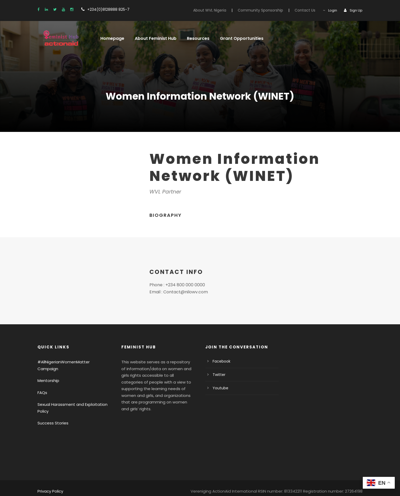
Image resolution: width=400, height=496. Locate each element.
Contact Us (308, 10)
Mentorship (47, 374)
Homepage (111, 38)
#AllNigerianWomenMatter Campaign (69, 362)
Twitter (218, 375)
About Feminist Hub (152, 38)
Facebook (221, 361)
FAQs (42, 386)
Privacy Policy (49, 484)
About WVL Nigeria (220, 10)
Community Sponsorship (267, 10)
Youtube (219, 388)
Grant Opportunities (235, 38)
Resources (193, 38)
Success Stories (51, 416)
